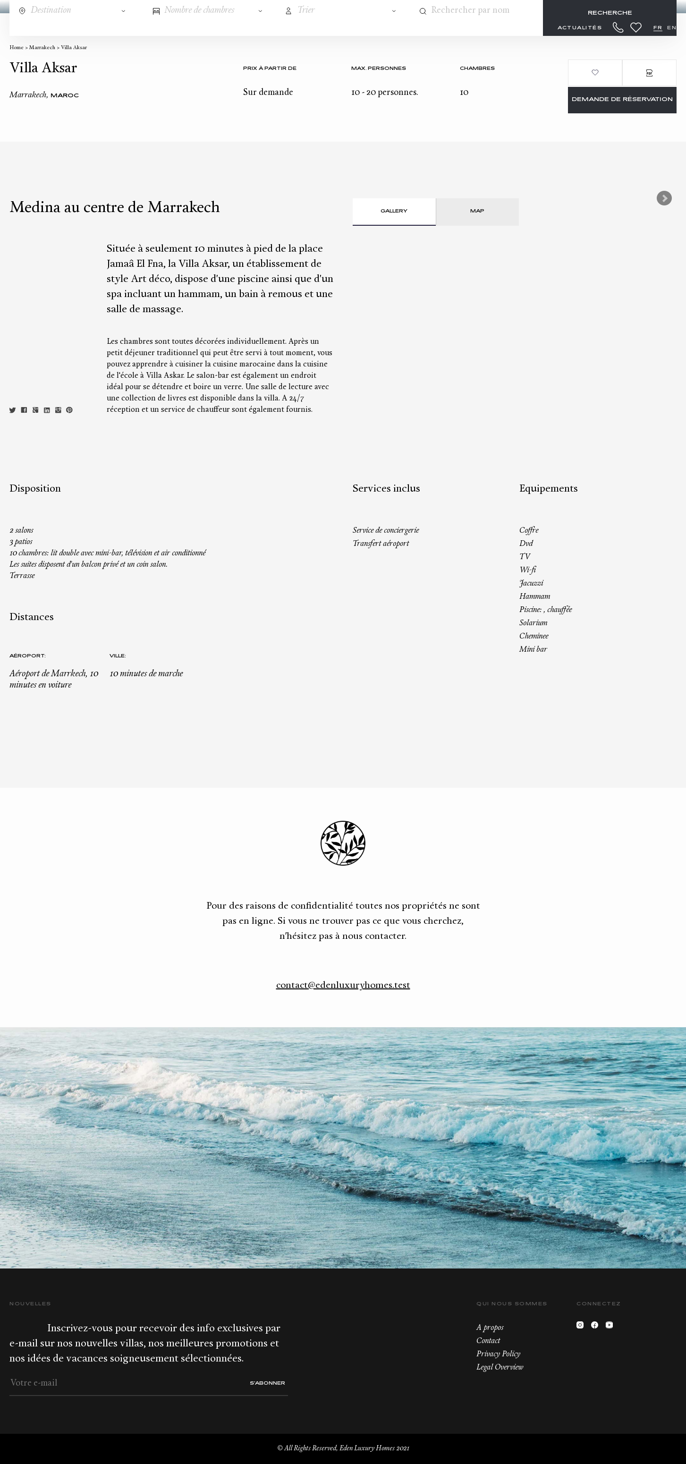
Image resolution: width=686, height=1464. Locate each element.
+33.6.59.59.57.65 (618, 27)
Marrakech (42, 48)
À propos (511, 28)
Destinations (64, 28)
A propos (489, 1328)
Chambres (477, 68)
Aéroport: (27, 656)
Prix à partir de (269, 68)
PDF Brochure (649, 73)
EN (672, 28)
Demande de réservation (622, 100)
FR (657, 28)
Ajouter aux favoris (595, 73)
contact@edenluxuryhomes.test (343, 985)
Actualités (580, 28)
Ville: (118, 656)
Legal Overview (499, 1367)
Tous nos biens (149, 28)
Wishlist (636, 27)
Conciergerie (233, 28)
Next (664, 198)
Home (16, 48)
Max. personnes (378, 68)
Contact (488, 1341)
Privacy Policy (498, 1354)
